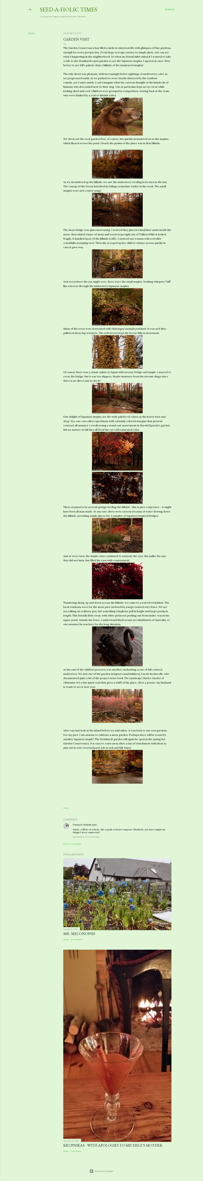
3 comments (76, 939)
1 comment (76, 1151)
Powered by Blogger (101, 1171)
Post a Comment (72, 844)
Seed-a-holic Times (68, 9)
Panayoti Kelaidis (82, 824)
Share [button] (31, 33)
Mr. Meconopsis (79, 933)
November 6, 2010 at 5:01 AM (86, 837)
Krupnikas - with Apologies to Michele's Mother (113, 1145)
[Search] (170, 9)
